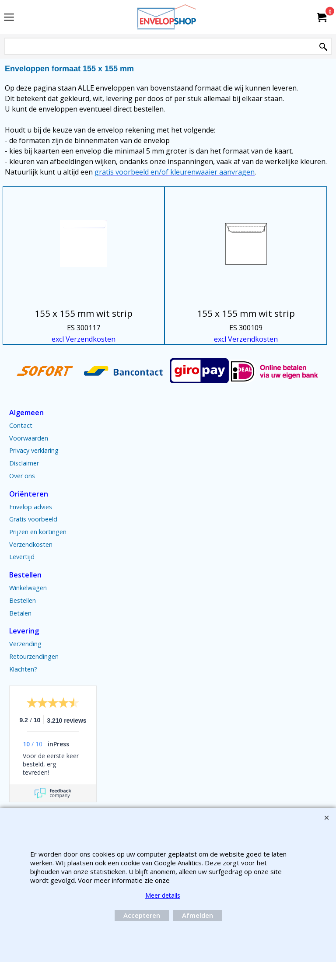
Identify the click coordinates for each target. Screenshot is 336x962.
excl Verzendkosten (84, 339)
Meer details (162, 895)
